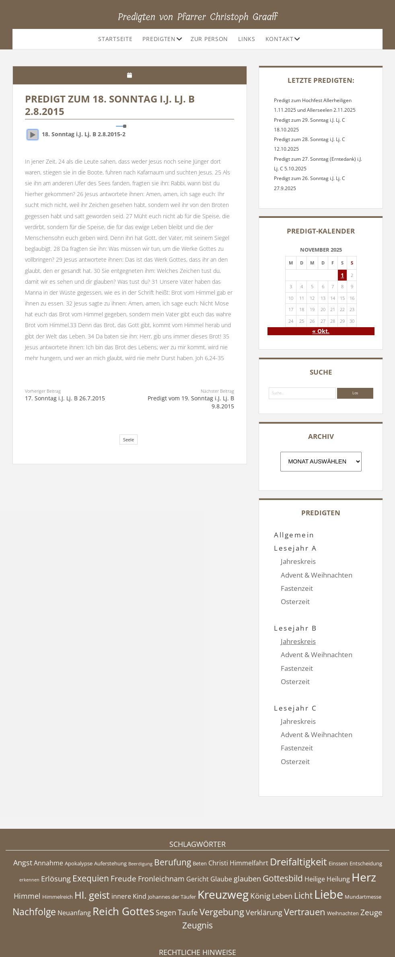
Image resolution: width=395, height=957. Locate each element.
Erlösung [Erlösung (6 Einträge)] (56, 839)
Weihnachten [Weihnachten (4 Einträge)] (343, 873)
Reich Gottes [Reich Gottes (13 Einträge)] (123, 871)
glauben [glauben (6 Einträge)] (247, 839)
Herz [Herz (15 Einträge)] (364, 837)
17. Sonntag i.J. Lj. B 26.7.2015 (65, 398)
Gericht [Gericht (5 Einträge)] (197, 839)
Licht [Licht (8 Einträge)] (303, 855)
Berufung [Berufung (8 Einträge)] (172, 822)
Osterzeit (295, 601)
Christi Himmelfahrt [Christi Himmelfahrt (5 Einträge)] (238, 822)
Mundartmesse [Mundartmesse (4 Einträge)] (363, 856)
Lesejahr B (295, 614)
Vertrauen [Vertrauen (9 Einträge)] (304, 871)
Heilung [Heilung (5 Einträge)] (338, 839)
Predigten (158, 39)
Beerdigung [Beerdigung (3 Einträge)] (140, 823)
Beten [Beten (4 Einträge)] (200, 823)
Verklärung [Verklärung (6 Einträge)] (264, 872)
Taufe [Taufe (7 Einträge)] (188, 872)
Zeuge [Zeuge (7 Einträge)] (371, 872)
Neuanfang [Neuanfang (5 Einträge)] (74, 872)
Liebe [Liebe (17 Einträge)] (328, 854)
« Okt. (320, 331)
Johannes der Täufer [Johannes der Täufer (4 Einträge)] (172, 856)
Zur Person (209, 39)
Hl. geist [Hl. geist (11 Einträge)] (92, 854)
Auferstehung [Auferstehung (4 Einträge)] (110, 823)
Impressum (197, 930)
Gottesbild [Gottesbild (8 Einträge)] (283, 838)
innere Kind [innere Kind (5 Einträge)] (128, 856)
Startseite (115, 39)
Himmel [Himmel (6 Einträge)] (27, 856)
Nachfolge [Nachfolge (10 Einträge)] (34, 871)
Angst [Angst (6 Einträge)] (22, 822)
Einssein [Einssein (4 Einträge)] (338, 823)
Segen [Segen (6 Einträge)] (166, 872)
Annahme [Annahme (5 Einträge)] (48, 822)
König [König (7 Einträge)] (260, 855)
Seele (128, 439)
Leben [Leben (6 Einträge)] (282, 856)
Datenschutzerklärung (198, 939)
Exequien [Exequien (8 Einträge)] (90, 838)
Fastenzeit (297, 588)
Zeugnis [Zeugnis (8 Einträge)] (197, 885)
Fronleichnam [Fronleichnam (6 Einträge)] (161, 839)
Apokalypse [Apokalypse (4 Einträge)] (79, 823)
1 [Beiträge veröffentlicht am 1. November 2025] (342, 275)
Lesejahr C (295, 681)
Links (246, 39)
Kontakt (279, 39)
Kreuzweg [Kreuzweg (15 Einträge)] (223, 854)
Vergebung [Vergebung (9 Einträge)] (222, 871)
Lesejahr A (295, 548)
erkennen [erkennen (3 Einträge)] (29, 840)
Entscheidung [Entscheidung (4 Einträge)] (366, 823)
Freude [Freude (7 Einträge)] (123, 839)
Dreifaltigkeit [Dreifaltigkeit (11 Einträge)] (298, 821)
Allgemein (294, 534)
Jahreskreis (298, 561)
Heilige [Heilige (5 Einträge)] (314, 839)
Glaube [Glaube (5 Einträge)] (221, 839)
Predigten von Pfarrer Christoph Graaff (198, 17)
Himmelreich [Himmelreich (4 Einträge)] (57, 856)
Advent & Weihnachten (316, 575)
